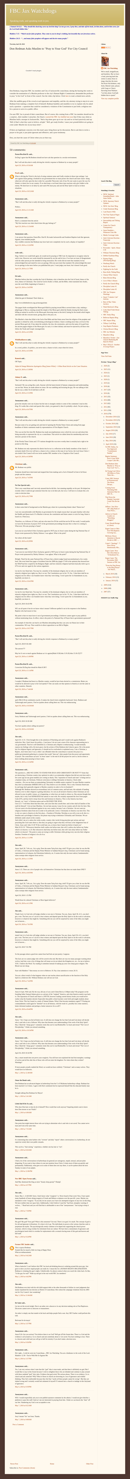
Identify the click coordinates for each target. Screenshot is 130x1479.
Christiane (19, 464)
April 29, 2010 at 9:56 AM (24, 165)
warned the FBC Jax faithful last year (59, 117)
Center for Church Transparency (109, 226)
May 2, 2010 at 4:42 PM (23, 1277)
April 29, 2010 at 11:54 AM (24, 226)
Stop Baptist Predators (110, 326)
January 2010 (110, 581)
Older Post (89, 1464)
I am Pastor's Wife (109, 212)
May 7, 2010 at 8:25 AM (23, 1405)
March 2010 (110, 574)
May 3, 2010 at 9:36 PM (23, 1342)
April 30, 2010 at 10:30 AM (24, 706)
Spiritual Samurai (109, 218)
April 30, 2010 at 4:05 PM (24, 873)
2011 (105, 410)
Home (52, 1464)
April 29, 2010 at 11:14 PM (24, 670)
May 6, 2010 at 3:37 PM (23, 1359)
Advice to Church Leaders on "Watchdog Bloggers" (111, 517)
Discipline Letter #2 (110, 289)
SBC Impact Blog (109, 320)
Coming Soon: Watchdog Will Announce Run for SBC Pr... (112, 491)
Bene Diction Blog (109, 278)
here (67, 96)
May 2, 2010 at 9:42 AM (23, 1255)
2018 (106, 386)
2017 (106, 390)
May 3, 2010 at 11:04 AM (23, 1295)
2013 (106, 403)
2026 (106, 366)
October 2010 (110, 424)
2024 (106, 373)
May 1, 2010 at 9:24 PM (23, 1237)
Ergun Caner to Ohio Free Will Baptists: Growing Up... (112, 531)
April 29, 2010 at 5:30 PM (24, 369)
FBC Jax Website (109, 332)
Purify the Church (109, 266)
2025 (106, 369)
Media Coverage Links (111, 235)
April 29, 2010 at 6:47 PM (24, 409)
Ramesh (18, 358)
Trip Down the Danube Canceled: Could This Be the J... (112, 500)
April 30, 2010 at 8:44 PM (24, 1009)
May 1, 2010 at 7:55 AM (23, 1129)
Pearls (17, 173)
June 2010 (109, 437)
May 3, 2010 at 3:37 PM (23, 1324)
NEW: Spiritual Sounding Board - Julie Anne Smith (111, 196)
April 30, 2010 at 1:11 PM (24, 838)
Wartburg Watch (108, 263)
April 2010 (110, 444)
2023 (106, 376)
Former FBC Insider (22, 1244)
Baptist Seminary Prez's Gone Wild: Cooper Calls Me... (112, 458)
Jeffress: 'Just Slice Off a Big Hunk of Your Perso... (112, 509)
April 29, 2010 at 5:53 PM (24, 393)
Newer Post (14, 1464)
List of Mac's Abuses (110, 281)
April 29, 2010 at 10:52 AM (24, 191)
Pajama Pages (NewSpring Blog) (109, 260)
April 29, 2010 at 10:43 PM (24, 581)
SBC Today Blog (109, 315)
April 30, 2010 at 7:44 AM (24, 689)
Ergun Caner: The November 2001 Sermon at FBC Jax (112, 560)
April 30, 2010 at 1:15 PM (24, 859)
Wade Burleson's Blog (110, 307)
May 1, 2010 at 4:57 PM (23, 1185)
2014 (106, 400)
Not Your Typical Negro (111, 215)
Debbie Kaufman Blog (111, 256)
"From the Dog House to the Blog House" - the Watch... (112, 568)
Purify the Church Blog (111, 284)
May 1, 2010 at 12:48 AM (23, 1073)
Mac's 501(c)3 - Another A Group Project (111, 346)
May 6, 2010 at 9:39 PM (23, 1387)
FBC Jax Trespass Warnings (109, 293)
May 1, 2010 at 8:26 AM (23, 1150)
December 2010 (111, 417)
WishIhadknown (21, 340)
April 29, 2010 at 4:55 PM (24, 351)
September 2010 (111, 427)
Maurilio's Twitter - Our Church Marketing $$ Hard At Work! (111, 340)
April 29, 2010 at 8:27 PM (24, 496)
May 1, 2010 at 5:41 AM (23, 1096)
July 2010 (109, 434)
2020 (106, 379)
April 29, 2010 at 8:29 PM (24, 541)
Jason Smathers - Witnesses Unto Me (110, 231)
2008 (106, 588)
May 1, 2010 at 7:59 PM (23, 1211)
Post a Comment (18, 1424)
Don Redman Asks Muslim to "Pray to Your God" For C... (112, 466)
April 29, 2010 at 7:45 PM (24, 478)
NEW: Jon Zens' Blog (110, 206)
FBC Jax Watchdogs (33, 11)
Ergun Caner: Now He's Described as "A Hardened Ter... (112, 553)
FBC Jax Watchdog (110, 68)
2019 (106, 383)
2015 (106, 397)
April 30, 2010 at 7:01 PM (24, 924)
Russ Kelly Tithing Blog (111, 272)
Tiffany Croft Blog (109, 323)
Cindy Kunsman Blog (110, 209)
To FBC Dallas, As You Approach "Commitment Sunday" (111, 450)
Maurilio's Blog (108, 335)
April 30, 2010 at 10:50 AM (24, 729)
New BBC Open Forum (23, 1179)
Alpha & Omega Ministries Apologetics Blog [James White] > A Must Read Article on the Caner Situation (51, 366)
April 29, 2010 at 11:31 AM (24, 210)
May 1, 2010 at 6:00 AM (23, 1112)
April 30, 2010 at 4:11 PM (24, 903)
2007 (106, 592)
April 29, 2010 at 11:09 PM (24, 656)
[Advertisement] (52, 1444)
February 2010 (111, 577)
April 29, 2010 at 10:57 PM (24, 628)
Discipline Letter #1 (110, 286)
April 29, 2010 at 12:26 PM (24, 245)
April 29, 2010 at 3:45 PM (24, 287)
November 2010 (111, 420)
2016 (106, 393)
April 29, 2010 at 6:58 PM (24, 457)
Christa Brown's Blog (110, 329)
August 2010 (110, 430)
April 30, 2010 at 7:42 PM (24, 981)
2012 (106, 407)
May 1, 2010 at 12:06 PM (23, 1171)
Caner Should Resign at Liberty (112, 524)
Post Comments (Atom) (27, 1468)
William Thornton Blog (111, 253)
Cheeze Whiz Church (110, 275)
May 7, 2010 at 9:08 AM (23, 1419)
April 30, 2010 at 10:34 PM (24, 1030)
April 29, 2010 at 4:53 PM (24, 332)
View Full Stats (106, 356)
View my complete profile (110, 98)
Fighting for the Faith (110, 269)
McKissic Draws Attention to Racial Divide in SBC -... (112, 538)
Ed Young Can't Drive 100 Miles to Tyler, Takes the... (112, 473)
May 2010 (109, 441)
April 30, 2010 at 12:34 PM (24, 762)
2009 (106, 585)
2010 (106, 414)
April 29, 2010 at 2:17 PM (24, 269)
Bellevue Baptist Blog (110, 317)
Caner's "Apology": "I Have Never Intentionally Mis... (112, 545)
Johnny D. (18, 377)
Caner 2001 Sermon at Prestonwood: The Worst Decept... (112, 481)
